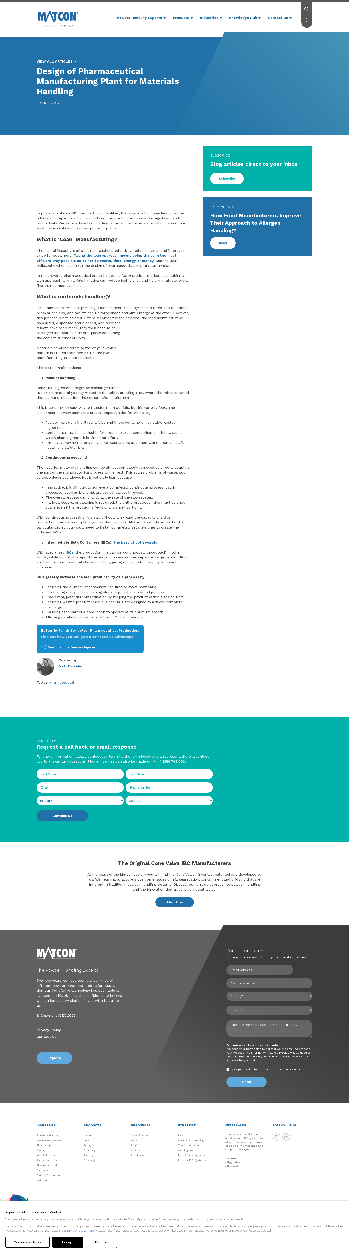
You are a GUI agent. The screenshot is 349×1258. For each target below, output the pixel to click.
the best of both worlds (135, 542)
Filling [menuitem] (87, 1145)
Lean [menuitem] (181, 1135)
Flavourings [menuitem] (44, 1145)
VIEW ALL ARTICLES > (56, 61)
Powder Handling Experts (139, 18)
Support (232, 1166)
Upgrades (233, 1162)
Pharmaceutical (61, 682)
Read (223, 243)
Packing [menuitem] (88, 1155)
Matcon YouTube (286, 1137)
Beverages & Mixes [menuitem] (49, 1140)
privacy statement (80, 1230)
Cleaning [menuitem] (89, 1160)
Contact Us (278, 18)
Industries (209, 18)
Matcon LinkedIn (276, 1137)
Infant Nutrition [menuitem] (46, 1155)
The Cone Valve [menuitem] (188, 1145)
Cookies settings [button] (28, 1242)
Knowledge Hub (243, 18)
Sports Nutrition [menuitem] (47, 1135)
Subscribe (227, 178)
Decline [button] (102, 1242)
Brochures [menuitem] (138, 1155)
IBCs (70, 552)
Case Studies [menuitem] (140, 1135)
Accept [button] (69, 1242)
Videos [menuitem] (135, 1150)
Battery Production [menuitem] (49, 1175)
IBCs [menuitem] (86, 1140)
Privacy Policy (49, 1030)
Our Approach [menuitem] (187, 1150)
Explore (54, 1058)
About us (174, 902)
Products (181, 18)
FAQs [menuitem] (134, 1140)
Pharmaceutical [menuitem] (47, 1165)
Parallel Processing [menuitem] (191, 1140)
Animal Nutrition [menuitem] (47, 1160)
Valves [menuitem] (88, 1135)
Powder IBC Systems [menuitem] (192, 1160)
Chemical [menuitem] (43, 1170)
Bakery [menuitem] (41, 1150)
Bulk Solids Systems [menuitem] (192, 1155)
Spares (232, 1158)
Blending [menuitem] (89, 1150)
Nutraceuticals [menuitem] (46, 1180)
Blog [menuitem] (134, 1145)
